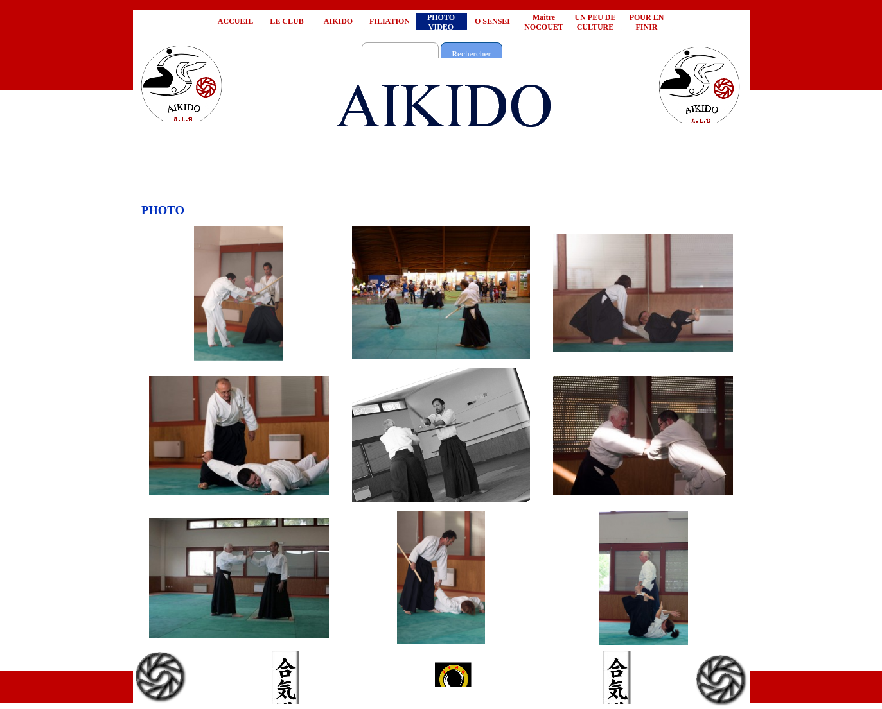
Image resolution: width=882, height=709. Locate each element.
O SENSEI (492, 21)
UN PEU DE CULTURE (594, 22)
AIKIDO (338, 21)
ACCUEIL (235, 21)
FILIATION (389, 21)
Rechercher (471, 53)
